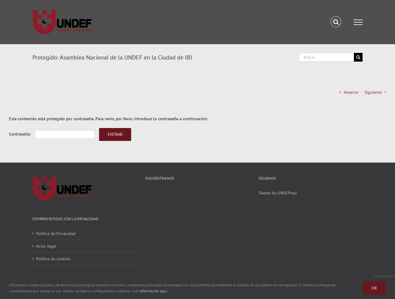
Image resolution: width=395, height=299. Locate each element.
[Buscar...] (326, 57)
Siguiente (373, 92)
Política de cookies (53, 258)
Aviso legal (46, 246)
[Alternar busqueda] (336, 22)
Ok (374, 288)
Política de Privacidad (56, 233)
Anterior (351, 92)
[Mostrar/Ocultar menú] (358, 22)
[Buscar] (358, 57)
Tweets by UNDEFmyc (277, 193)
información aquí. (154, 291)
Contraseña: (52, 134)
